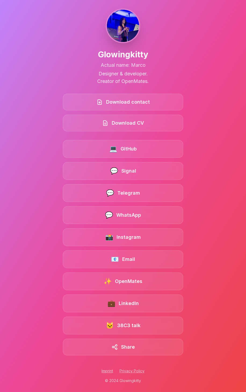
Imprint (107, 371)
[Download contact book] (123, 102)
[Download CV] (123, 123)
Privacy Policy (132, 371)
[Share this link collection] (123, 347)
